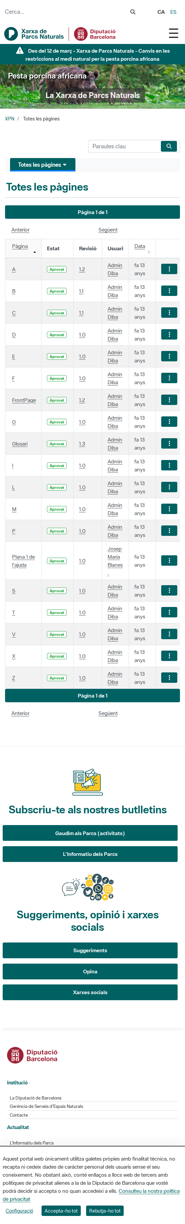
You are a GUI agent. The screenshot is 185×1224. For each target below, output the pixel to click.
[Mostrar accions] (169, 269)
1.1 (81, 291)
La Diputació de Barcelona (35, 1098)
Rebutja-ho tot (105, 1211)
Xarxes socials (90, 992)
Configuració (19, 1211)
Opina (90, 971)
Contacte (19, 1115)
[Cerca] (123, 146)
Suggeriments (90, 950)
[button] (92, 212)
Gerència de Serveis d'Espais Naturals (46, 1106)
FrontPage (24, 400)
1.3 (82, 443)
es (173, 11)
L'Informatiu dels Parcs (90, 854)
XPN (9, 119)
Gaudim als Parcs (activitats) (90, 833)
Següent (108, 229)
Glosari (19, 443)
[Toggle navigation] (173, 33)
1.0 (82, 334)
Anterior (20, 229)
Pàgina (20, 246)
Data (139, 246)
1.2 (82, 269)
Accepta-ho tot (61, 1211)
